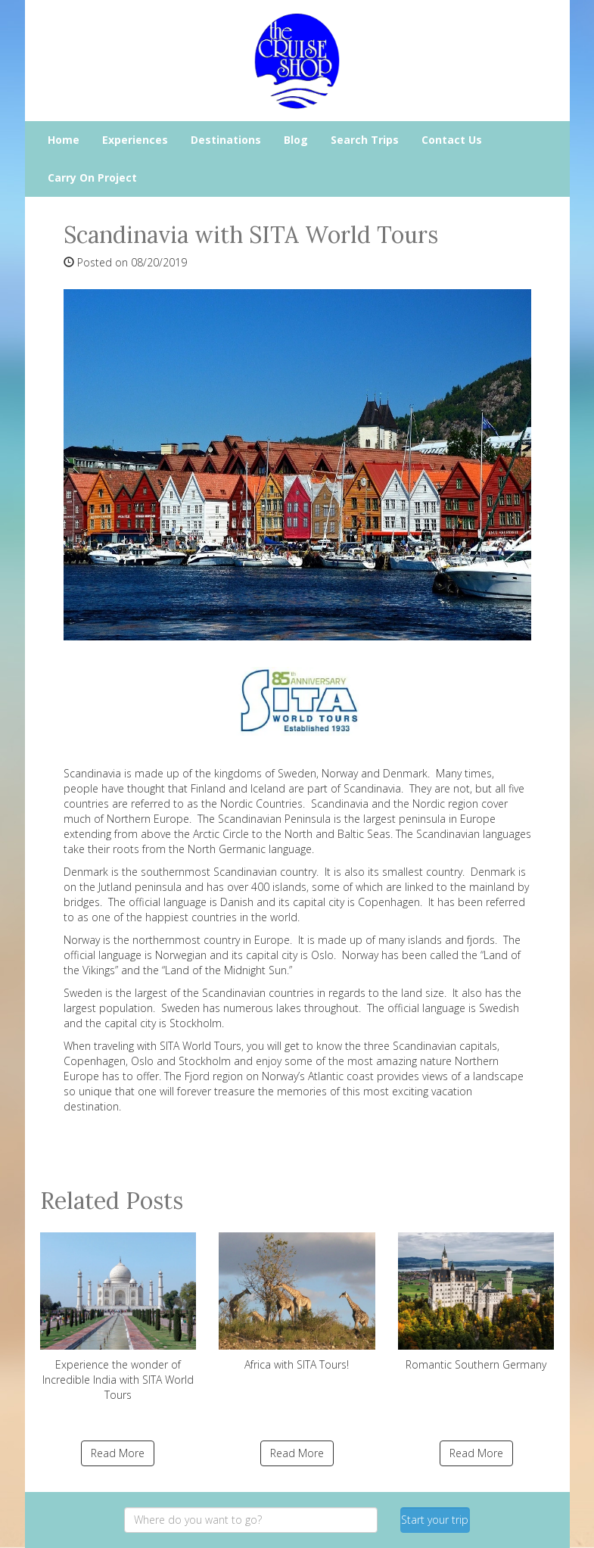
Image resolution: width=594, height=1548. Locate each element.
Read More (118, 1453)
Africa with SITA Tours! (297, 1302)
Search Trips (365, 139)
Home (63, 139)
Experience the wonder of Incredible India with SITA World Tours (118, 1317)
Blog (296, 139)
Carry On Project (92, 177)
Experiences (135, 139)
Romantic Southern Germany (476, 1302)
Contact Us (451, 139)
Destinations (226, 139)
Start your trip (434, 1519)
